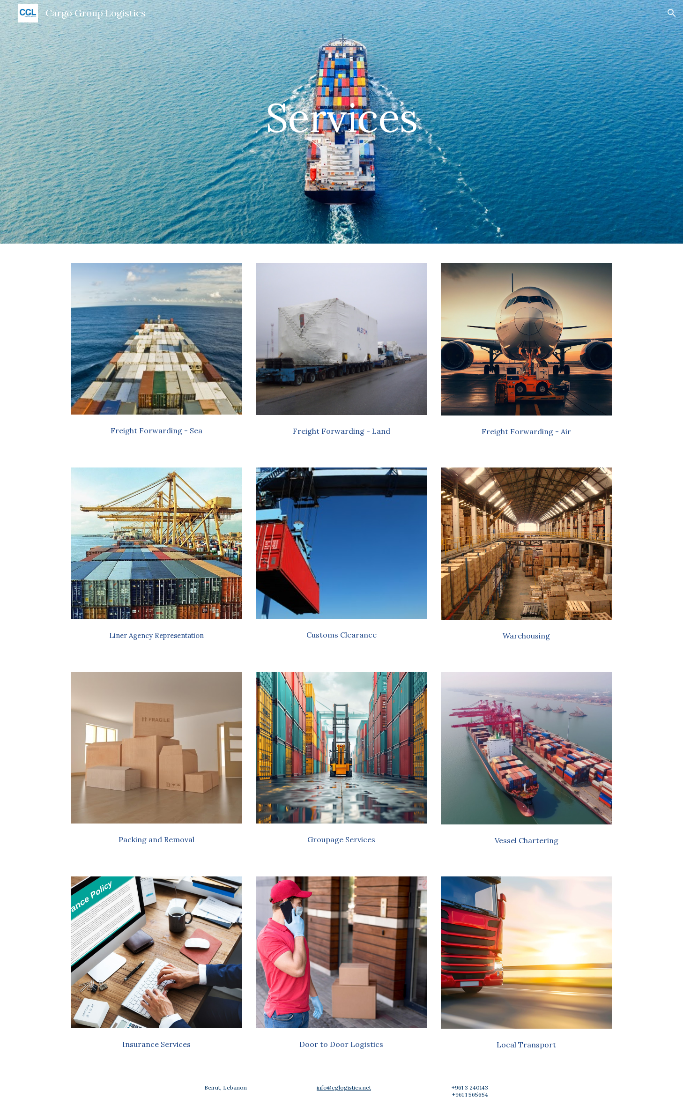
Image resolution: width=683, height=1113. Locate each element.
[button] (672, 13)
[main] (341, 121)
